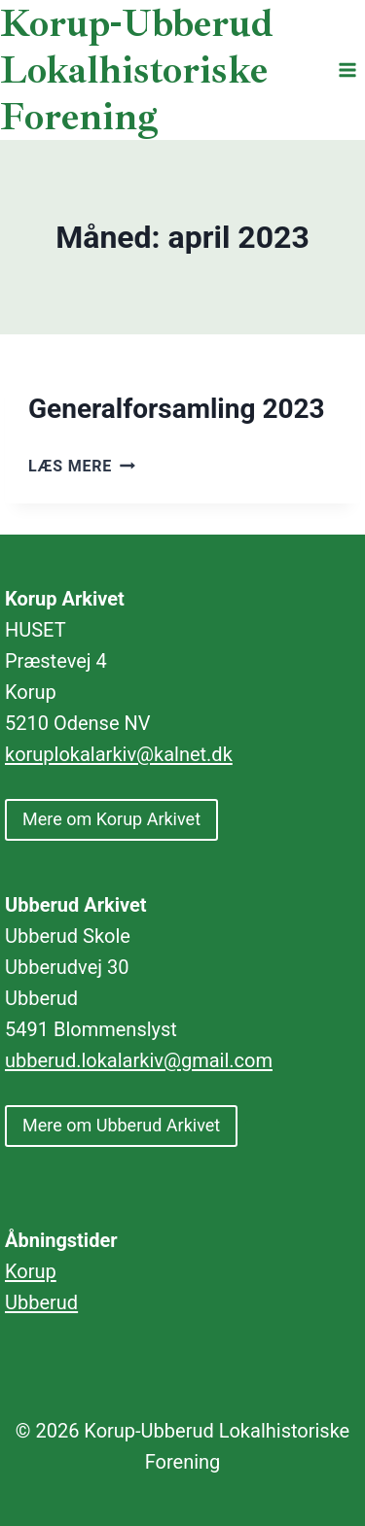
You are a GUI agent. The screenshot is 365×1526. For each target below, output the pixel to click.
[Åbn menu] (347, 69)
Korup (30, 1271)
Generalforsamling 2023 (176, 409)
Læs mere (81, 466)
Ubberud (41, 1302)
